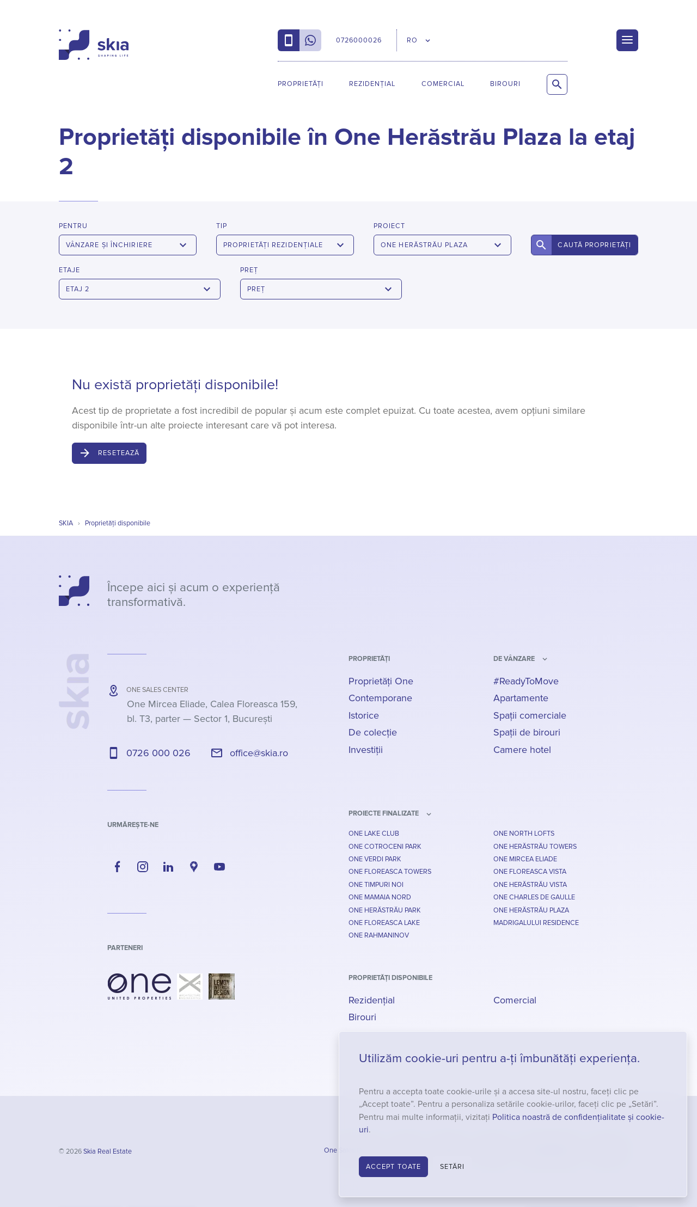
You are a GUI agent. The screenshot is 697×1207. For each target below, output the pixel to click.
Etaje (69, 270)
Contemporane (380, 698)
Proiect (389, 226)
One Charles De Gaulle (534, 897)
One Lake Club (373, 833)
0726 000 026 (158, 753)
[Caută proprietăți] (557, 84)
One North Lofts (523, 833)
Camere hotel (522, 750)
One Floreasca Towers (389, 871)
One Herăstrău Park (384, 910)
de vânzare (514, 658)
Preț (249, 270)
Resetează (118, 453)
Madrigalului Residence (536, 922)
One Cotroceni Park (384, 846)
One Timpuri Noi (375, 884)
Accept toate (393, 1166)
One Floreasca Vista (529, 871)
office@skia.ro (259, 753)
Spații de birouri (526, 732)
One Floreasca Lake (384, 922)
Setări (452, 1166)
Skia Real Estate (107, 1151)
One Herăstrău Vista (530, 884)
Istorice (363, 715)
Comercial (442, 83)
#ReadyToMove (526, 681)
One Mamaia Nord (379, 897)
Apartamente (520, 698)
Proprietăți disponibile (390, 977)
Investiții (365, 750)
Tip (221, 226)
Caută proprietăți (594, 245)
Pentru (73, 226)
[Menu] (627, 40)
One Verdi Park (374, 859)
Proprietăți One (380, 681)
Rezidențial (372, 83)
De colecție (372, 732)
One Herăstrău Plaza (531, 910)
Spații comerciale (529, 715)
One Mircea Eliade (525, 859)
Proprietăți (300, 83)
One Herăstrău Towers (535, 846)
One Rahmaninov (378, 935)
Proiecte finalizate (383, 813)
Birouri (505, 83)
